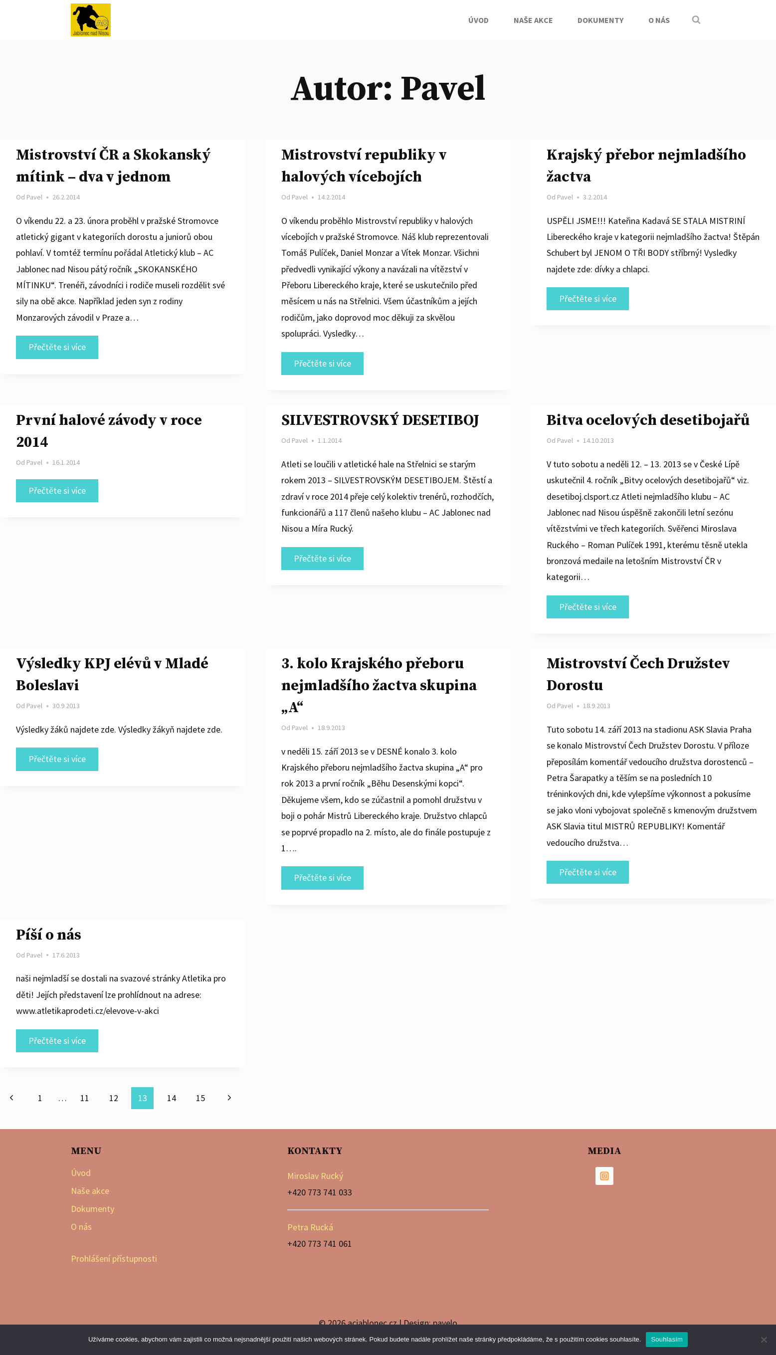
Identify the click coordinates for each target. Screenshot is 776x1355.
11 (84, 1098)
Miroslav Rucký (315, 1175)
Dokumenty (600, 20)
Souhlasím (667, 1339)
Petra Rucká (310, 1227)
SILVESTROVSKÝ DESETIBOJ (380, 420)
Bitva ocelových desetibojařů (648, 420)
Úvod (478, 20)
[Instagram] (604, 1176)
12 (113, 1098)
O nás (659, 20)
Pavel (34, 197)
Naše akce (533, 20)
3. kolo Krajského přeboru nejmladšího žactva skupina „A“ (379, 685)
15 (200, 1098)
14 (171, 1098)
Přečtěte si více (63, 349)
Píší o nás (48, 935)
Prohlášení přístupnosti (114, 1258)
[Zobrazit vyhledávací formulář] (696, 20)
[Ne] (764, 1340)
